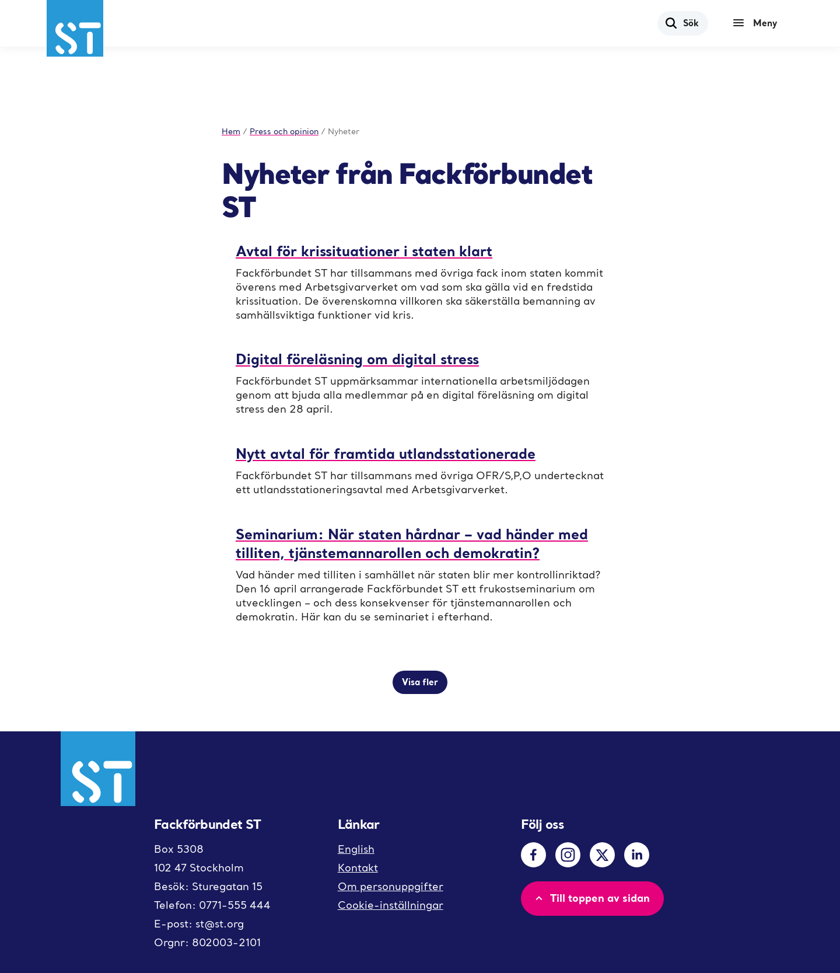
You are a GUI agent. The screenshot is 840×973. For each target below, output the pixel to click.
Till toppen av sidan (591, 898)
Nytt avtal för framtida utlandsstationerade (386, 453)
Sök (681, 23)
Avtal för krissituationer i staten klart (364, 251)
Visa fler (420, 682)
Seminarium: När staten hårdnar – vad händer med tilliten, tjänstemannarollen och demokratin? (412, 543)
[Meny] (757, 23)
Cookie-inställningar (390, 905)
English (356, 849)
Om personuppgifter (390, 886)
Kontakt (358, 867)
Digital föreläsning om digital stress (357, 359)
